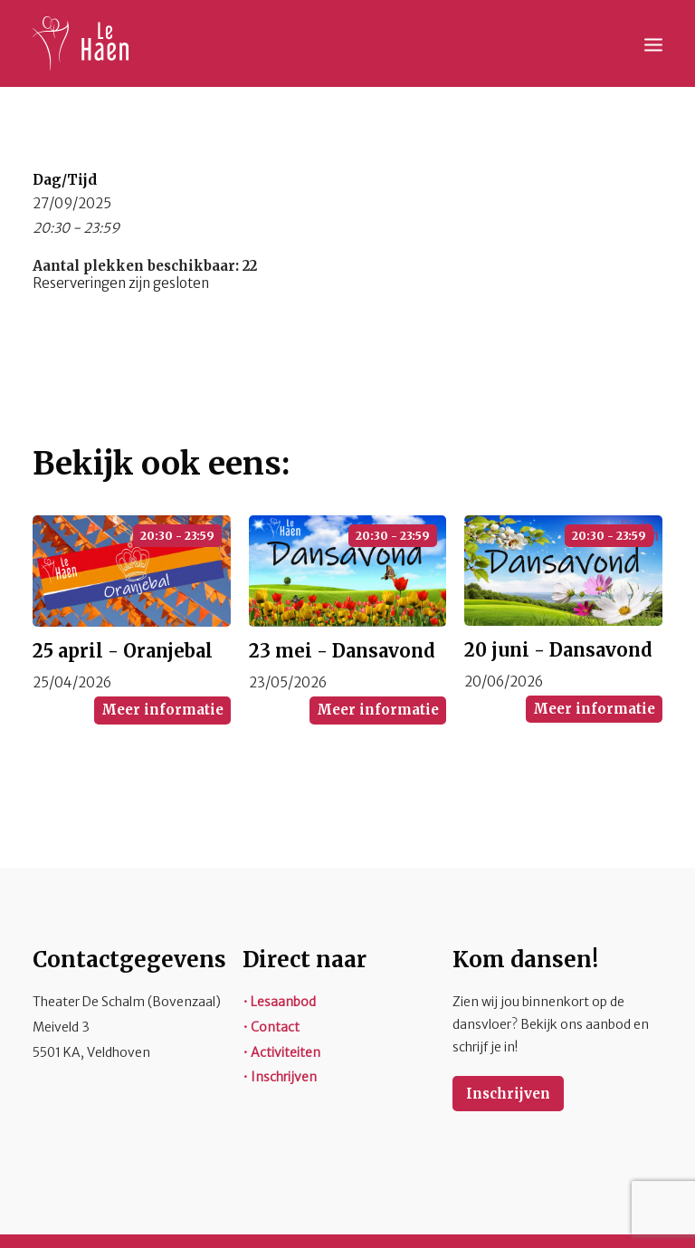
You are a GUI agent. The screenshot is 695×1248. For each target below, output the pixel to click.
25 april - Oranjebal (123, 650)
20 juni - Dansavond (558, 649)
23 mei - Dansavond (342, 650)
